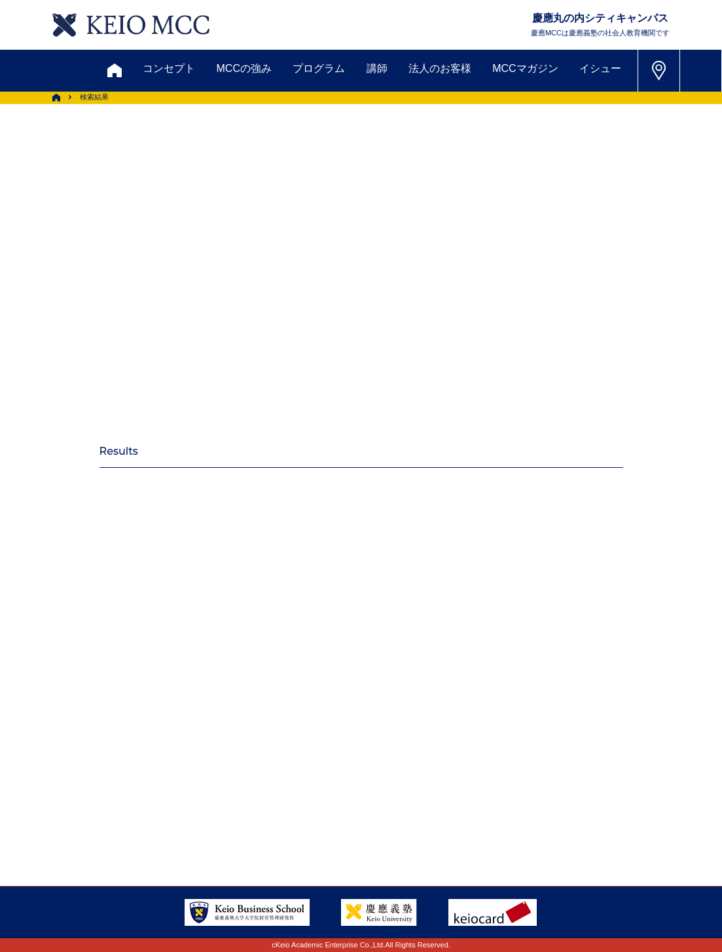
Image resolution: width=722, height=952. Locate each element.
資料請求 (163, 719)
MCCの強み (244, 68)
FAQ (359, 782)
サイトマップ (284, 782)
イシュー (600, 68)
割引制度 (236, 719)
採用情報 (63, 814)
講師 (377, 68)
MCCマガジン (525, 68)
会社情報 (137, 814)
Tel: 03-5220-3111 (616, 782)
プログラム (319, 68)
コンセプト (169, 68)
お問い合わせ (78, 719)
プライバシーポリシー (263, 814)
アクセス (63, 782)
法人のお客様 (439, 68)
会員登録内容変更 (158, 782)
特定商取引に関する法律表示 (417, 814)
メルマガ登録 (321, 719)
